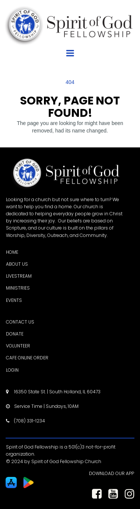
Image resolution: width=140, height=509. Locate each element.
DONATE (14, 334)
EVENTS (14, 300)
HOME (12, 252)
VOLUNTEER (18, 346)
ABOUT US (17, 264)
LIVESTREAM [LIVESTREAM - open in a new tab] (19, 276)
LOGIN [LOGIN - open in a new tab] (12, 370)
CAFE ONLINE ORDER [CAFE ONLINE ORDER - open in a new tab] (27, 358)
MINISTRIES (18, 288)
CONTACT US (20, 322)
